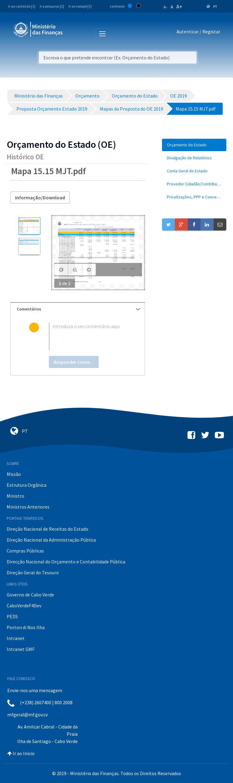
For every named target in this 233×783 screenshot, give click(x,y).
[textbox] (87, 336)
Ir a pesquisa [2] (52, 6)
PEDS (12, 616)
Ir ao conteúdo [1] (21, 6)
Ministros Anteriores (28, 507)
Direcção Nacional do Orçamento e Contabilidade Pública (66, 562)
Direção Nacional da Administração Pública (51, 540)
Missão (14, 474)
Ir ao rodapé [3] (80, 6)
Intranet (16, 638)
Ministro (15, 496)
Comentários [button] (78, 309)
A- (165, 7)
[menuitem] (194, 145)
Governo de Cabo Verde (30, 595)
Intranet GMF (21, 649)
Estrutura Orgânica (26, 485)
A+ (179, 6)
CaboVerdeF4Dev (24, 605)
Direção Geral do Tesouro (33, 572)
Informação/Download (40, 197)
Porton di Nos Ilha (26, 627)
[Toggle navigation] (72, 32)
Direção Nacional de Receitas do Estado (47, 529)
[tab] (78, 309)
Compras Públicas (25, 551)
